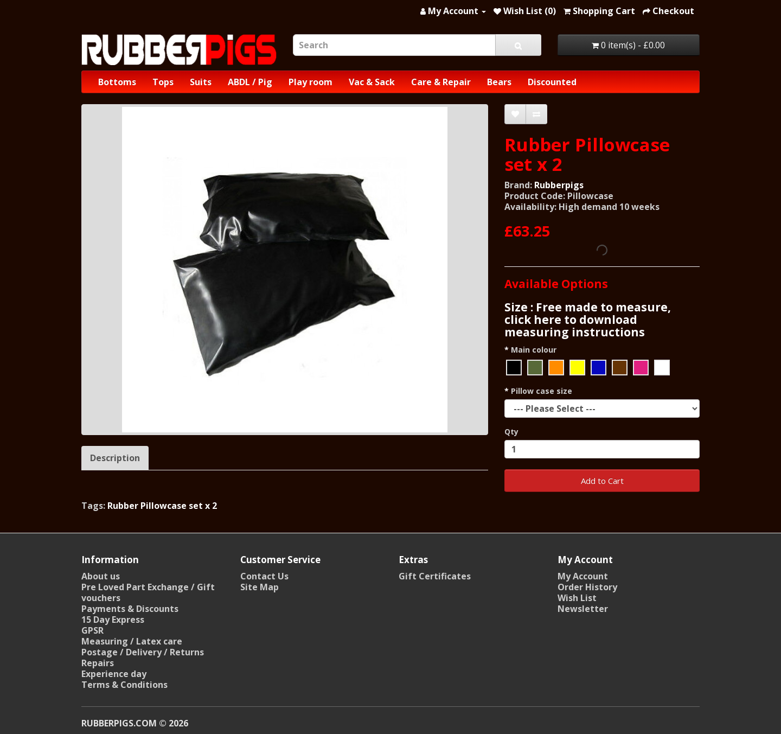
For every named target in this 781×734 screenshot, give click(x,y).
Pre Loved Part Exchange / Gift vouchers (148, 592)
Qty (511, 431)
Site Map (259, 587)
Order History (587, 587)
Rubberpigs (559, 185)
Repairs (97, 663)
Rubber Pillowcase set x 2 (162, 506)
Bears (499, 82)
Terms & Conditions (124, 685)
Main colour (533, 349)
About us (100, 576)
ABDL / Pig (250, 82)
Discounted (552, 82)
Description (115, 458)
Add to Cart (602, 480)
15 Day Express (112, 620)
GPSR (92, 630)
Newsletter (583, 609)
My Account (583, 576)
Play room (310, 82)
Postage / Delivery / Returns (142, 652)
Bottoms (117, 82)
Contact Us (264, 576)
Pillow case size (541, 391)
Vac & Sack (372, 82)
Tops (163, 82)
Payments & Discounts (129, 609)
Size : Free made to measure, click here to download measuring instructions (587, 319)
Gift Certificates (435, 576)
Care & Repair (441, 82)
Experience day (113, 674)
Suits (201, 82)
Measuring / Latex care (131, 641)
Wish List (577, 598)
